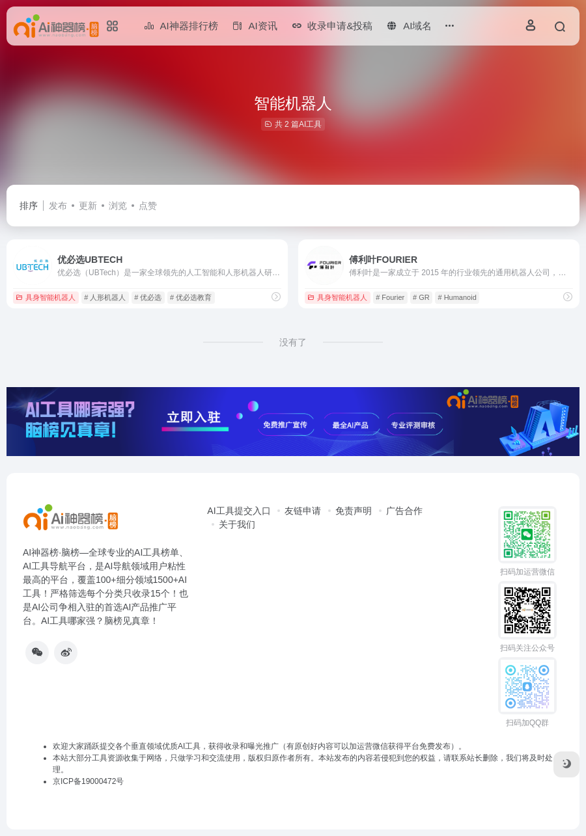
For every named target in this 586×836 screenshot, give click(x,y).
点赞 (148, 205)
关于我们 (237, 524)
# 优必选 (147, 297)
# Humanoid (457, 297)
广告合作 (404, 511)
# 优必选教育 (191, 297)
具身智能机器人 (46, 297)
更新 (88, 205)
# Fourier (390, 297)
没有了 (293, 342)
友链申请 (303, 511)
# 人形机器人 (105, 297)
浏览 (118, 205)
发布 (58, 205)
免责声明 (353, 511)
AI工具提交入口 (238, 511)
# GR (421, 297)
